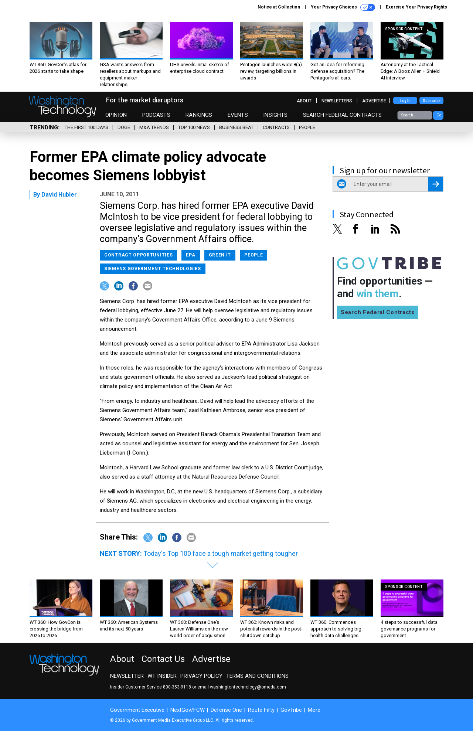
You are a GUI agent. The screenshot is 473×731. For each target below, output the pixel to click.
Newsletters (336, 100)
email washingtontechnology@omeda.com (241, 687)
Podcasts (156, 115)
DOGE (124, 127)
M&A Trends (154, 127)
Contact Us (163, 659)
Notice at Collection (279, 7)
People (307, 127)
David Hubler (59, 194)
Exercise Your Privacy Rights (416, 7)
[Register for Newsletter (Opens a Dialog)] (435, 184)
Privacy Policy (201, 676)
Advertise (374, 100)
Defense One (226, 710)
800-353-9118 (177, 687)
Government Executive (137, 710)
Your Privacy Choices (343, 7)
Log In (405, 101)
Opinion (116, 115)
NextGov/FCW (187, 710)
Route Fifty (261, 710)
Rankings (199, 115)
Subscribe (431, 101)
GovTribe (291, 710)
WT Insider (162, 676)
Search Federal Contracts (342, 115)
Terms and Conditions (257, 676)
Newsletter (127, 676)
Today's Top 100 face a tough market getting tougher (220, 553)
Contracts (276, 127)
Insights (275, 115)
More (314, 710)
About (304, 100)
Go (438, 115)
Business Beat (236, 127)
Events (238, 115)
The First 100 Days (86, 127)
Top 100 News (194, 127)
